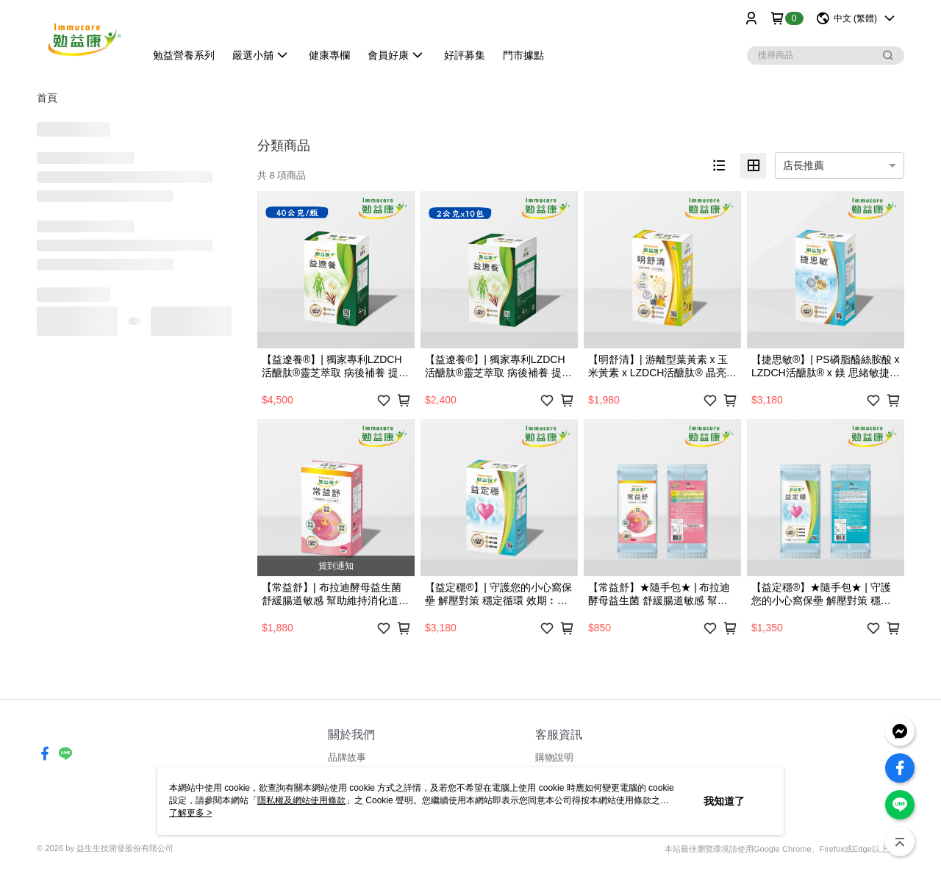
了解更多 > (190, 813)
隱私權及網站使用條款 (301, 800)
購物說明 (554, 757)
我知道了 (724, 801)
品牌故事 (347, 757)
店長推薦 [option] (803, 165)
